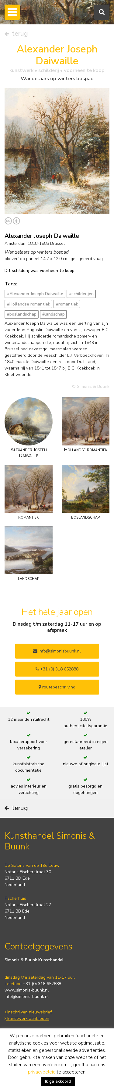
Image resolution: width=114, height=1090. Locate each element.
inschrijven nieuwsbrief (28, 1012)
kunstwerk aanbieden (27, 1018)
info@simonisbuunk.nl (57, 651)
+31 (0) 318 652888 (57, 669)
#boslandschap (21, 314)
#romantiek (67, 304)
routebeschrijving (57, 687)
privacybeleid (42, 1072)
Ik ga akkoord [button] (58, 1081)
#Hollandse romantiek (28, 304)
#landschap (53, 314)
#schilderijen (81, 294)
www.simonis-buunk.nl (27, 990)
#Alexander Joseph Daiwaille (35, 294)
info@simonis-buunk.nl (27, 996)
